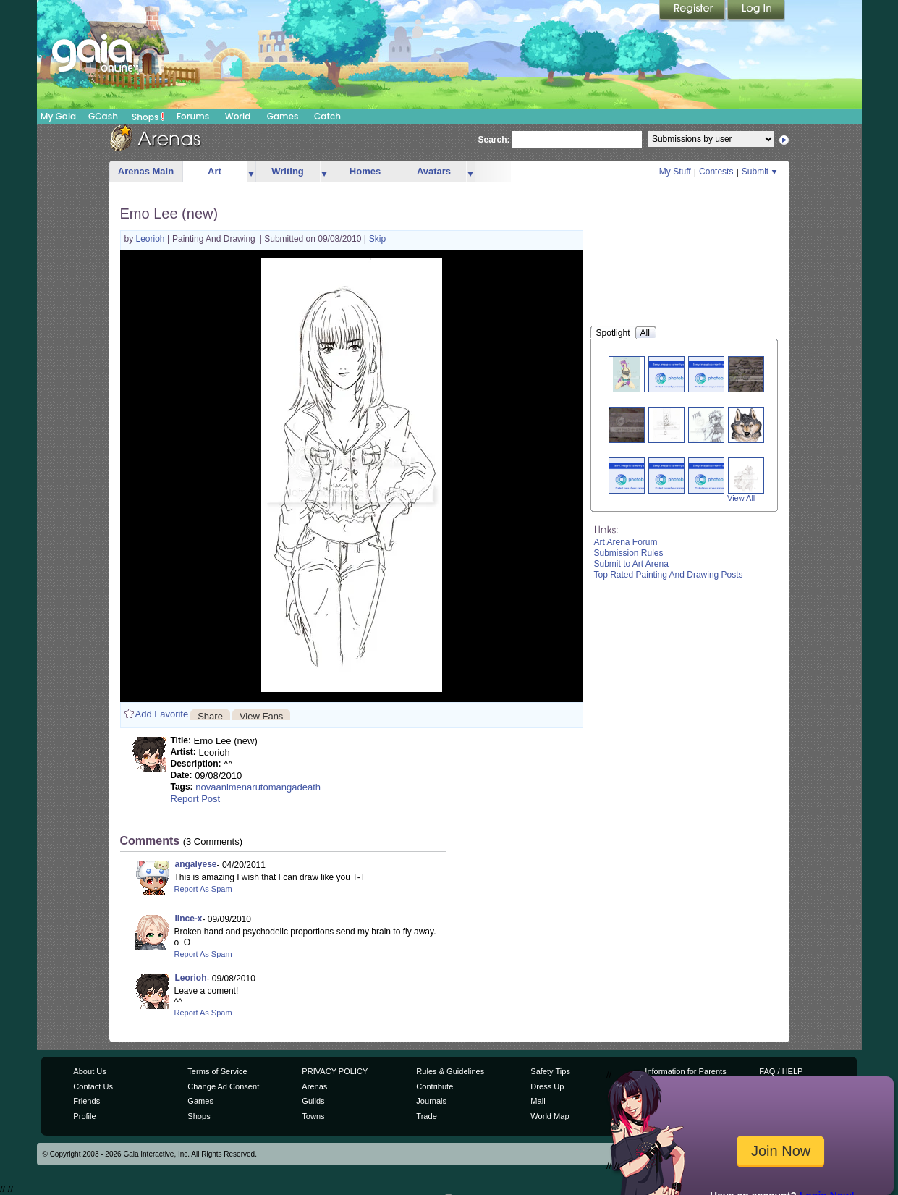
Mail (537, 1101)
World (238, 116)
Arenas (314, 1086)
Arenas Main (146, 171)
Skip (377, 239)
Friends (86, 1101)
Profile (84, 1116)
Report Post (196, 798)
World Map (549, 1116)
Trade (426, 1116)
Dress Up (547, 1086)
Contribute (434, 1086)
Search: (494, 140)
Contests (716, 171)
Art (214, 171)
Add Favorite (162, 714)
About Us (89, 1071)
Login (756, 11)
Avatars (434, 171)
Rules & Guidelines (450, 1071)
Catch (327, 116)
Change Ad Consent (223, 1086)
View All (741, 498)
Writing (287, 171)
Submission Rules (629, 553)
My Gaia (58, 116)
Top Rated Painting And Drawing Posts (668, 575)
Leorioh (151, 239)
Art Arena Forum (626, 542)
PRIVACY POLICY (335, 1071)
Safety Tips (550, 1071)
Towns (313, 1116)
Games (283, 116)
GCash (103, 116)
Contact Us (93, 1086)
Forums (193, 116)
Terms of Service (217, 1071)
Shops (148, 116)
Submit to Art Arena (631, 564)
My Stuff (675, 171)
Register (693, 11)
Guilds (313, 1101)
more (251, 171)
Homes (365, 171)
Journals (431, 1101)
